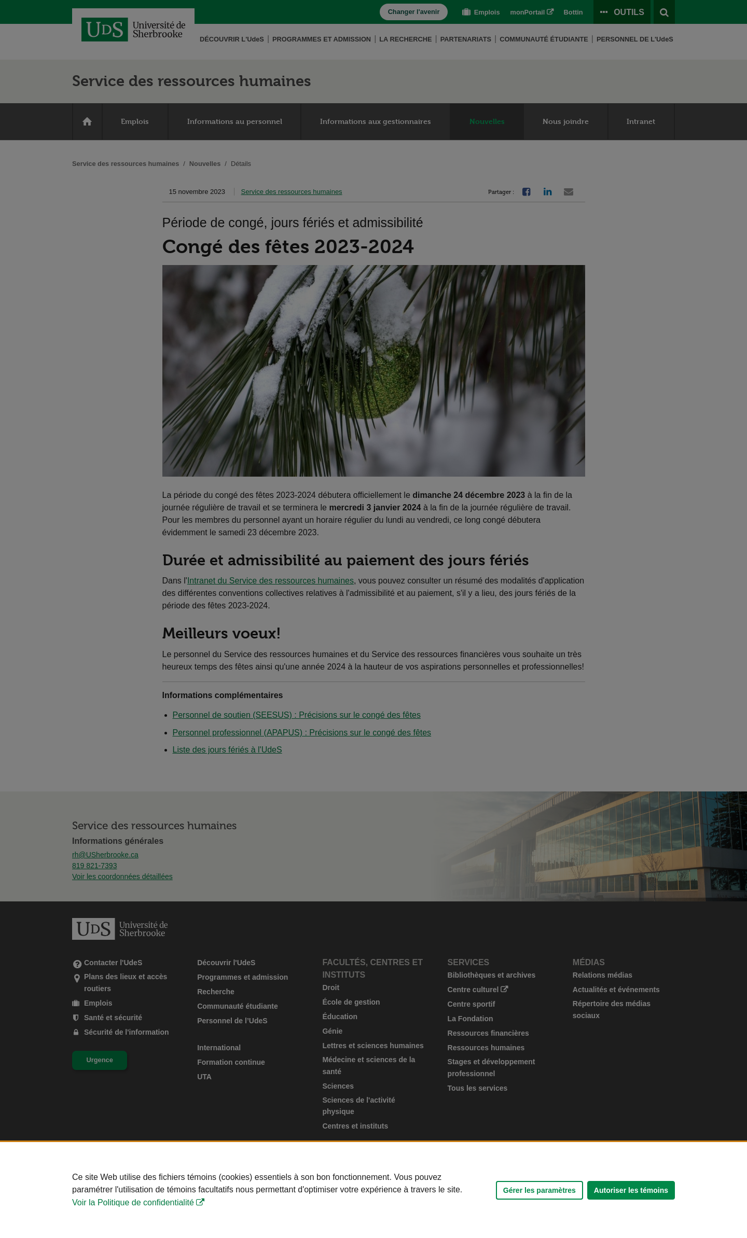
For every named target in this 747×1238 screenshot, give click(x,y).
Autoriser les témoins (631, 1190)
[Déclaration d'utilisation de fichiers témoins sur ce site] (373, 1190)
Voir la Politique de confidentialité (133, 1202)
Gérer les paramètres (539, 1190)
